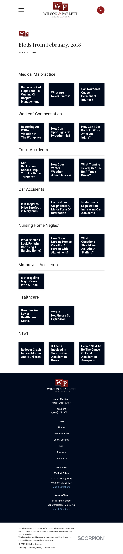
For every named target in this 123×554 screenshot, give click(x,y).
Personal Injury (61, 433)
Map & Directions (61, 487)
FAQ (61, 446)
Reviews (61, 452)
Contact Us (61, 458)
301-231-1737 (61, 403)
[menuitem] (22, 548)
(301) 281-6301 (61, 412)
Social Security (61, 440)
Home (61, 427)
